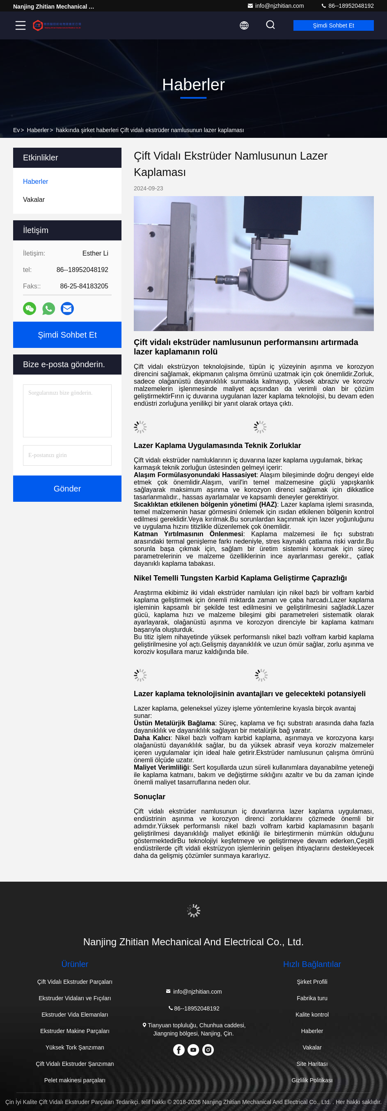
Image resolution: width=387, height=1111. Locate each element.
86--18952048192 (347, 5)
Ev (16, 130)
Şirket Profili (312, 981)
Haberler (38, 130)
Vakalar (311, 1047)
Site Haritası (311, 1064)
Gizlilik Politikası (311, 1080)
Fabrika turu (312, 998)
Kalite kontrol (312, 1014)
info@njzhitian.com (275, 5)
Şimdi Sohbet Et (333, 25)
